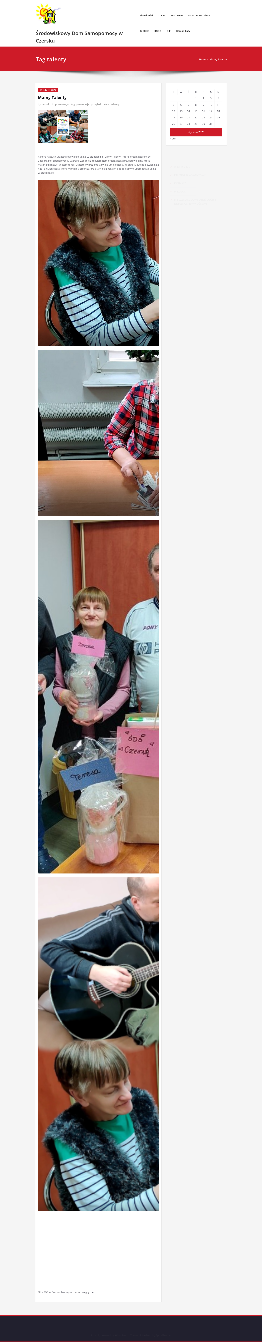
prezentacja (62, 104)
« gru (173, 138)
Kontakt (144, 31)
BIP (169, 31)
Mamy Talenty (218, 59)
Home (202, 59)
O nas (162, 15)
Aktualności (146, 15)
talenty (115, 104)
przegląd (96, 104)
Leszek (46, 104)
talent (105, 104)
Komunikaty (183, 31)
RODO (157, 31)
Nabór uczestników (199, 15)
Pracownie (177, 15)
